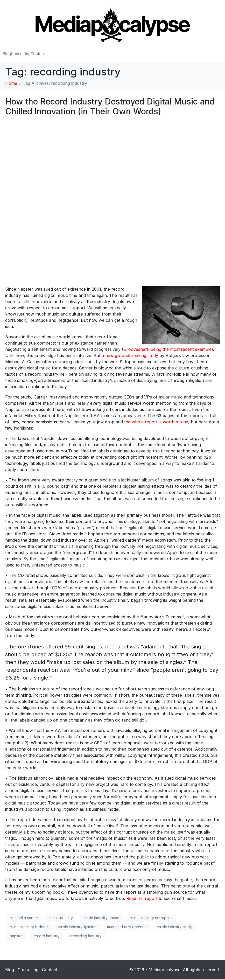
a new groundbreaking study (130, 355)
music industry (61, 917)
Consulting (21, 53)
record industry (46, 936)
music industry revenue (127, 927)
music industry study (174, 927)
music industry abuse (101, 917)
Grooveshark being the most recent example (167, 349)
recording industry (86, 936)
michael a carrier (24, 917)
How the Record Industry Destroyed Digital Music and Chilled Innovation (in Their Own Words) (110, 106)
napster (16, 936)
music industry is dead (29, 927)
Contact (38, 53)
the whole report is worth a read (156, 421)
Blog (7, 53)
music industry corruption (151, 917)
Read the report (141, 898)
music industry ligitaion (77, 927)
